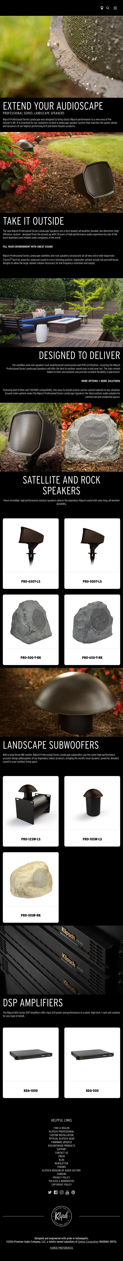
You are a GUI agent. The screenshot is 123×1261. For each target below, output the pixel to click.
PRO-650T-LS (30, 581)
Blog (61, 1159)
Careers (61, 1173)
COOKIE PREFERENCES (61, 1247)
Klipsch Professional (61, 1131)
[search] (107, 7)
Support (61, 1149)
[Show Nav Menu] (115, 7)
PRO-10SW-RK (31, 915)
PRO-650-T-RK (92, 658)
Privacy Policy (61, 1177)
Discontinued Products (61, 1145)
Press (61, 1156)
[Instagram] (61, 1192)
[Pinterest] (73, 1192)
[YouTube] (67, 1192)
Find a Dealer (61, 1128)
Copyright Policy (61, 1184)
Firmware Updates (61, 1142)
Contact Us (61, 1152)
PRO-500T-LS (92, 581)
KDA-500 (92, 1091)
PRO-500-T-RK (31, 658)
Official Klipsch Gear (61, 1138)
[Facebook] (56, 1192)
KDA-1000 (31, 1091)
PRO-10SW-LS (92, 839)
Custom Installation (62, 1135)
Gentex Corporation (88, 1241)
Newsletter (61, 1163)
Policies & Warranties (61, 1181)
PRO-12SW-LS (30, 839)
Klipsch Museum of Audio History (61, 1170)
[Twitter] (50, 1192)
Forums (61, 1166)
